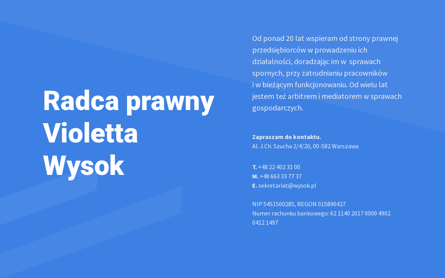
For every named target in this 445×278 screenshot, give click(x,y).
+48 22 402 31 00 (276, 167)
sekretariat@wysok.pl (284, 185)
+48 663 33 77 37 (277, 176)
